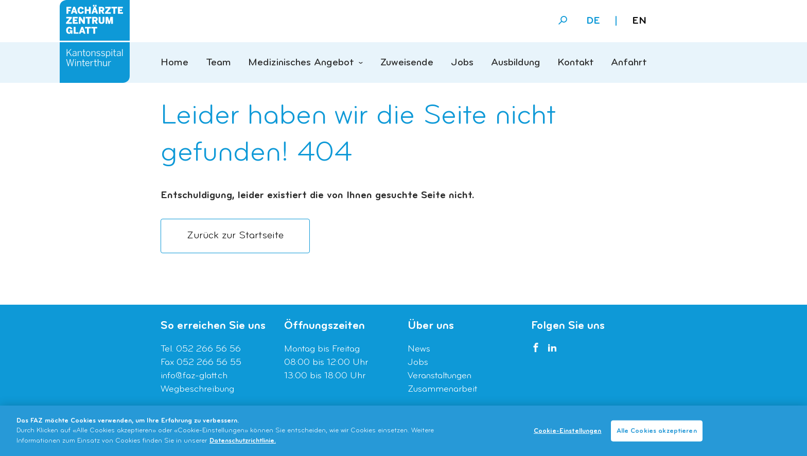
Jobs (462, 63)
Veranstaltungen (439, 376)
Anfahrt (628, 63)
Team (218, 63)
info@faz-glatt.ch (194, 376)
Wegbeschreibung (197, 389)
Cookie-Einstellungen (568, 433)
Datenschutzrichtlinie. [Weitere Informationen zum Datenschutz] (242, 443)
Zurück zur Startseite (235, 236)
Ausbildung (515, 63)
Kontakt (575, 63)
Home (174, 63)
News (419, 349)
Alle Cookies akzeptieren (657, 433)
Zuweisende (406, 63)
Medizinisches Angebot (301, 63)
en (639, 21)
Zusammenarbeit (442, 389)
